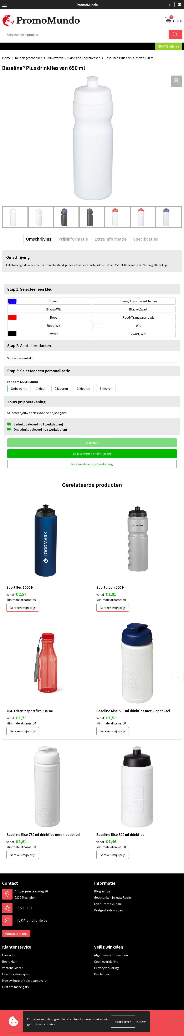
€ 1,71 (16, 717)
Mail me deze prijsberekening (92, 464)
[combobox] (85, 34)
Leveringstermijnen (16, 974)
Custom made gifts (15, 987)
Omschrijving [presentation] (39, 239)
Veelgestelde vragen (108, 910)
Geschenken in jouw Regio (112, 897)
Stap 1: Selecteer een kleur (30, 289)
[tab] (39, 239)
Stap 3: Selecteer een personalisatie (38, 370)
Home (6, 58)
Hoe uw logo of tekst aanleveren (25, 980)
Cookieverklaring (106, 961)
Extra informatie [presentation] (110, 239)
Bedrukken (9, 961)
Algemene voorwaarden (111, 955)
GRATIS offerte (168, 46)
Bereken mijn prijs (23, 608)
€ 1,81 (106, 594)
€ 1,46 (106, 841)
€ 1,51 (106, 717)
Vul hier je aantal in (20, 358)
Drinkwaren (55, 58)
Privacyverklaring (106, 968)
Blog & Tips (102, 891)
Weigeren (141, 1021)
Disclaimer (101, 974)
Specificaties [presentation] (145, 239)
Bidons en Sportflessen (83, 58)
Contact (8, 955)
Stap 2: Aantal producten (29, 345)
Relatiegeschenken (28, 58)
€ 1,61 (16, 841)
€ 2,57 (16, 594)
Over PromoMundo (107, 904)
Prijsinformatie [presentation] (73, 239)
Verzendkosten (13, 968)
